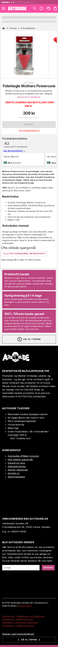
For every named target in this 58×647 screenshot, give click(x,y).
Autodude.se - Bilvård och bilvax (17, 619)
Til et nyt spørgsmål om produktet (24, 253)
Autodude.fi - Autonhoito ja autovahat (20, 622)
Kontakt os (13, 473)
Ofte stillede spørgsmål (20, 459)
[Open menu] (3, 8)
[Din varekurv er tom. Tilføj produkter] (55, 8)
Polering (12, 28)
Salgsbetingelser (17, 466)
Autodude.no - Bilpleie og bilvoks (18, 625)
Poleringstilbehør (28, 28)
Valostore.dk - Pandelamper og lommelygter (23, 616)
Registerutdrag (24, 606)
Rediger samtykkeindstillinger (18, 634)
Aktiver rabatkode (18, 469)
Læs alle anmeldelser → (14, 151)
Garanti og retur (16, 463)
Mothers (29, 82)
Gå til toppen (28, 339)
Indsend (48, 567)
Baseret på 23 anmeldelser (29, 97)
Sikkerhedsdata (16, 476)
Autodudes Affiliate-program (23, 456)
